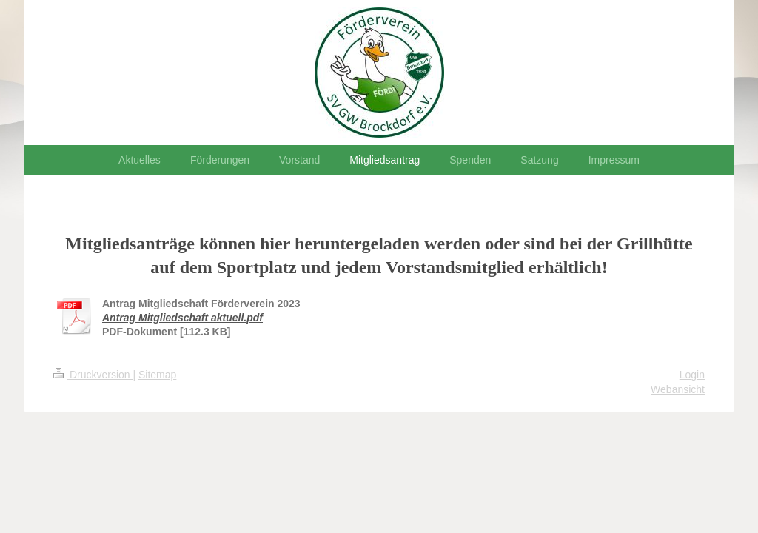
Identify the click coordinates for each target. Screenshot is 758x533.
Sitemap (157, 375)
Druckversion (93, 375)
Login (692, 375)
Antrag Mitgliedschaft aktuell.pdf (182, 318)
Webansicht (678, 389)
